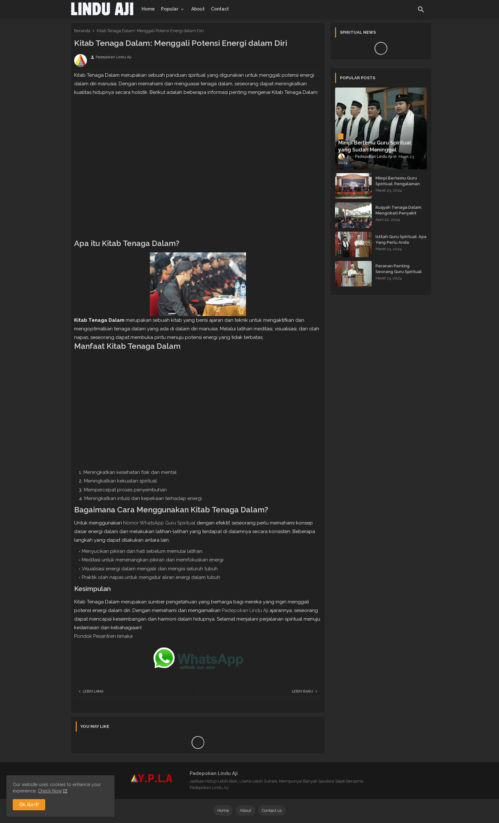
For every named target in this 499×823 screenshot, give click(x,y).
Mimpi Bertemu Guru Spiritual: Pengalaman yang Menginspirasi (398, 184)
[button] (421, 9)
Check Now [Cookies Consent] (50, 790)
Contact (220, 8)
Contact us (272, 810)
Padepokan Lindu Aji (245, 610)
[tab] (148, 9)
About (198, 8)
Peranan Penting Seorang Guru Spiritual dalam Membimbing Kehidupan (399, 275)
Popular (169, 8)
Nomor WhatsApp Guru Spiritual (159, 523)
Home (148, 8)
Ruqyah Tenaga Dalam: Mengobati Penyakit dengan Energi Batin (399, 213)
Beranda (82, 30)
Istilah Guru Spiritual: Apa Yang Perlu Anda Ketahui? (401, 242)
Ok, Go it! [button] (29, 804)
